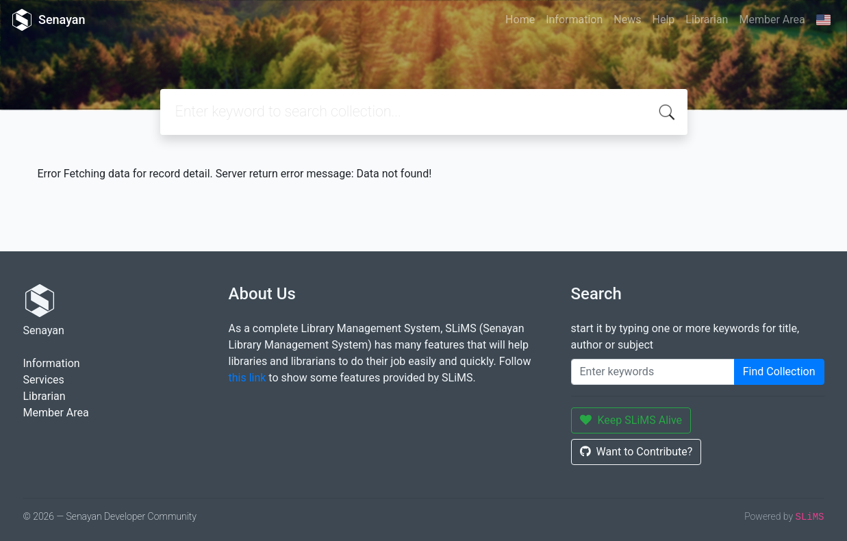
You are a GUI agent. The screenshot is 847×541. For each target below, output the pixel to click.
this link (247, 377)
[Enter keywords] (653, 372)
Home (520, 19)
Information (574, 19)
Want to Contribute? (636, 451)
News (627, 19)
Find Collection (779, 371)
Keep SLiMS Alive (631, 420)
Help (663, 19)
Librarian (706, 19)
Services (43, 379)
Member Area (772, 19)
